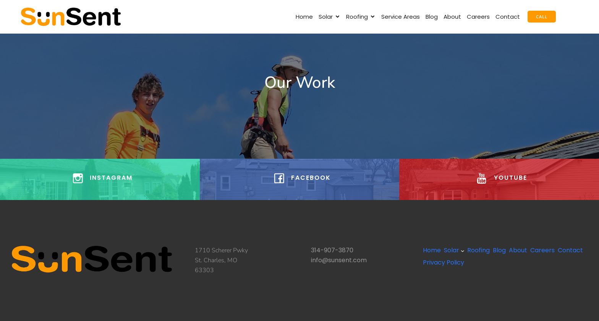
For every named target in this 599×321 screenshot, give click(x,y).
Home (304, 17)
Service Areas (400, 17)
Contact (507, 17)
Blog (432, 17)
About (452, 17)
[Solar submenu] (463, 251)
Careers (478, 17)
